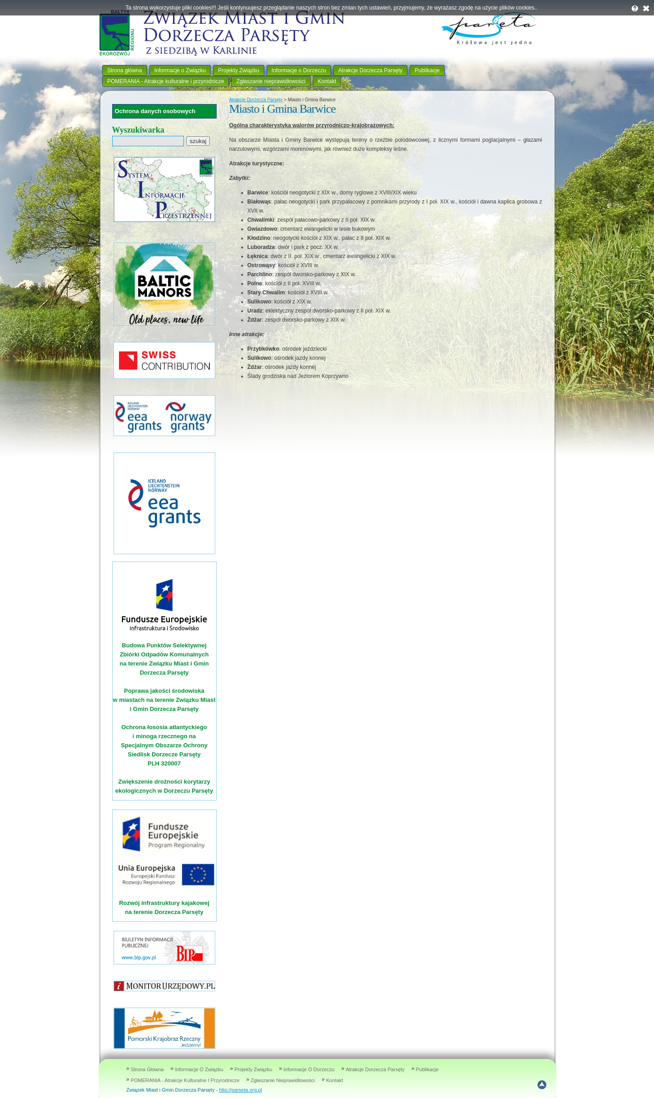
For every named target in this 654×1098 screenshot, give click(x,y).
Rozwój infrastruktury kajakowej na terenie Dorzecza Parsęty (164, 902)
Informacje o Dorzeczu (299, 70)
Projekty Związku (238, 70)
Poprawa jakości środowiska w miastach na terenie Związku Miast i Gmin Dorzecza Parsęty (164, 699)
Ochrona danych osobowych (155, 111)
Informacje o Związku (180, 70)
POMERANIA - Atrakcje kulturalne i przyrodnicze (165, 81)
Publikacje (427, 70)
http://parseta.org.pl (240, 1090)
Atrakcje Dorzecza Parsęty (370, 70)
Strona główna (124, 70)
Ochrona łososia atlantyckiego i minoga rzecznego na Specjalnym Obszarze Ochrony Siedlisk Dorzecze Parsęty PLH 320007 (164, 745)
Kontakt (327, 81)
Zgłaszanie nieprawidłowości (270, 81)
